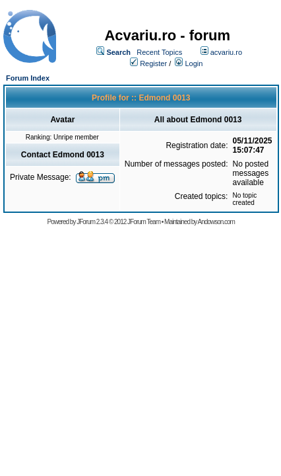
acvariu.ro (226, 52)
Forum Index (27, 78)
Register (153, 63)
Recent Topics (159, 52)
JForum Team (143, 221)
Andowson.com (216, 221)
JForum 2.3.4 (92, 221)
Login (194, 63)
